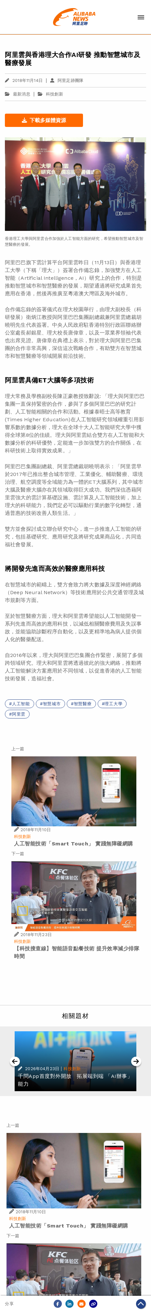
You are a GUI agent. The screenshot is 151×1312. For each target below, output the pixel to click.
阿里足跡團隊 (66, 80)
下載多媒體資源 (44, 120)
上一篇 (17, 748)
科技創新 (54, 94)
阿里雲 (18, 714)
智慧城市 (52, 703)
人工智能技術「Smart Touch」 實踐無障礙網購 (73, 844)
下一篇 (17, 853)
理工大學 (113, 703)
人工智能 (21, 703)
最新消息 (17, 94)
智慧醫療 (83, 703)
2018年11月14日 (24, 80)
